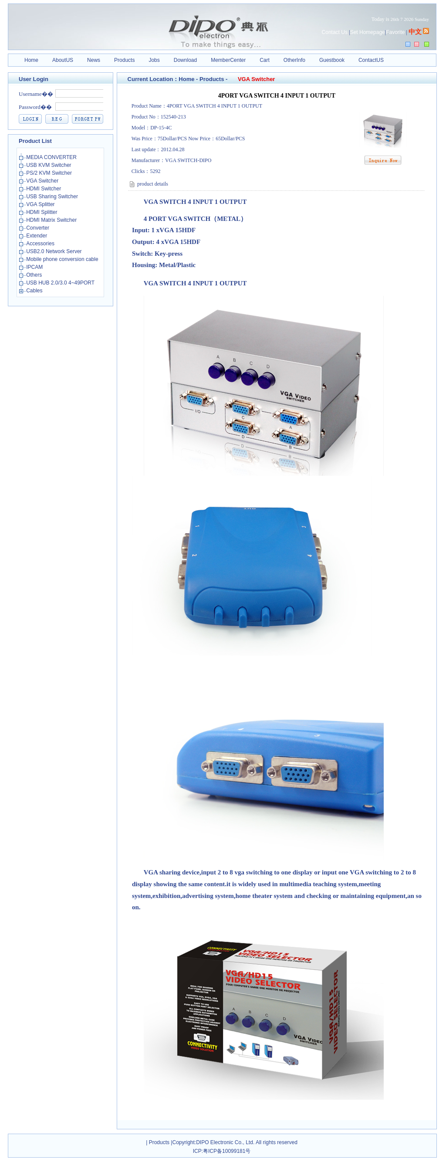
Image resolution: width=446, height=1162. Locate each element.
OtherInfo (294, 60)
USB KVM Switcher (49, 165)
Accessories (41, 244)
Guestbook (332, 60)
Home (31, 60)
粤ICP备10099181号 (226, 1151)
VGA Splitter (41, 204)
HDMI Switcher (44, 189)
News (93, 60)
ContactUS (371, 60)
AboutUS (62, 60)
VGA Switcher (43, 181)
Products (124, 60)
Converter (38, 228)
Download (185, 60)
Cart (265, 60)
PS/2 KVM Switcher (49, 173)
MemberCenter (228, 60)
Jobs (154, 60)
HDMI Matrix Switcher (52, 220)
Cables (35, 291)
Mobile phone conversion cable (63, 259)
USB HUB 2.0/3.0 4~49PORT (61, 283)
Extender (37, 236)
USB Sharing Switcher (52, 196)
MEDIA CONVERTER (52, 157)
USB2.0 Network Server (54, 251)
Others (34, 275)
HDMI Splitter (42, 212)
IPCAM (35, 267)
